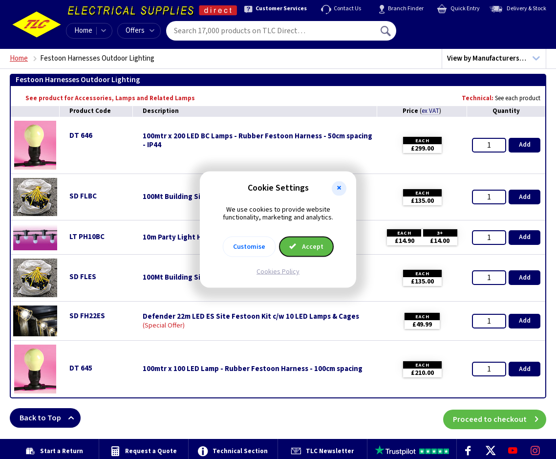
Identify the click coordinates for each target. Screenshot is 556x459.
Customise (249, 247)
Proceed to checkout (499, 418)
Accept (306, 247)
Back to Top (50, 418)
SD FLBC (83, 196)
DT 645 (80, 368)
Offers (140, 30)
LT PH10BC (87, 237)
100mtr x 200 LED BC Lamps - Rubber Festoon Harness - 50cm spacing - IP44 (257, 141)
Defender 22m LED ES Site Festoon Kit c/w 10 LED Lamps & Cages (251, 316)
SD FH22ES (87, 316)
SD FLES (82, 277)
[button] (339, 188)
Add (525, 145)
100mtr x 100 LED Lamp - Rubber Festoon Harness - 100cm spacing (253, 369)
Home (83, 30)
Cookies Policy (278, 272)
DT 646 (80, 136)
